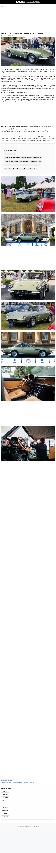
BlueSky (5, 804)
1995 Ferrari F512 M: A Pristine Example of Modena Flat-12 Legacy (22, 165)
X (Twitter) (5, 801)
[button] (54, 6)
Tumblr (5, 813)
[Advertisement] (28, 19)
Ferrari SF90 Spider (10, 154)
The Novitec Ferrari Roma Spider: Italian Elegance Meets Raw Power (23, 161)
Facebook (5, 807)
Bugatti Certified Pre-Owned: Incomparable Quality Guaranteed (16, 782)
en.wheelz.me (28, 2)
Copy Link (5, 816)
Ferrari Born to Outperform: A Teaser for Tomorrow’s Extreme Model (23, 157)
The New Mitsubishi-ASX (29, 782)
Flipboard (5, 797)
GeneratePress (35, 826)
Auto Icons (4, 780)
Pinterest (5, 794)
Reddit (5, 791)
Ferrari (10, 780)
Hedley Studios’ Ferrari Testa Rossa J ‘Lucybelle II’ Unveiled (20, 169)
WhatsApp (5, 810)
